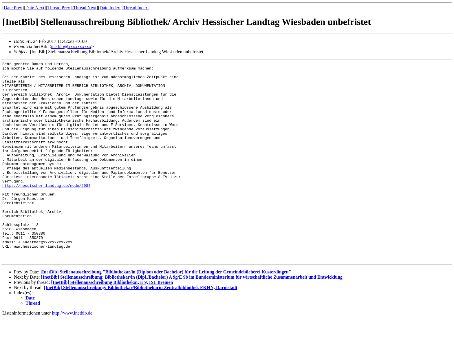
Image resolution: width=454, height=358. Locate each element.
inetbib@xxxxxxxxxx (71, 46)
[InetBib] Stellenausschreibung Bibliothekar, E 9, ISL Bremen (112, 322)
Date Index (110, 7)
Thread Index (135, 7)
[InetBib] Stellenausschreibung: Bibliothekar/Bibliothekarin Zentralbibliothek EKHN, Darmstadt (140, 327)
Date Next (34, 7)
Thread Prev (58, 7)
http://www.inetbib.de (72, 352)
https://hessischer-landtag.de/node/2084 (46, 210)
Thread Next (84, 7)
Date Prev (13, 7)
